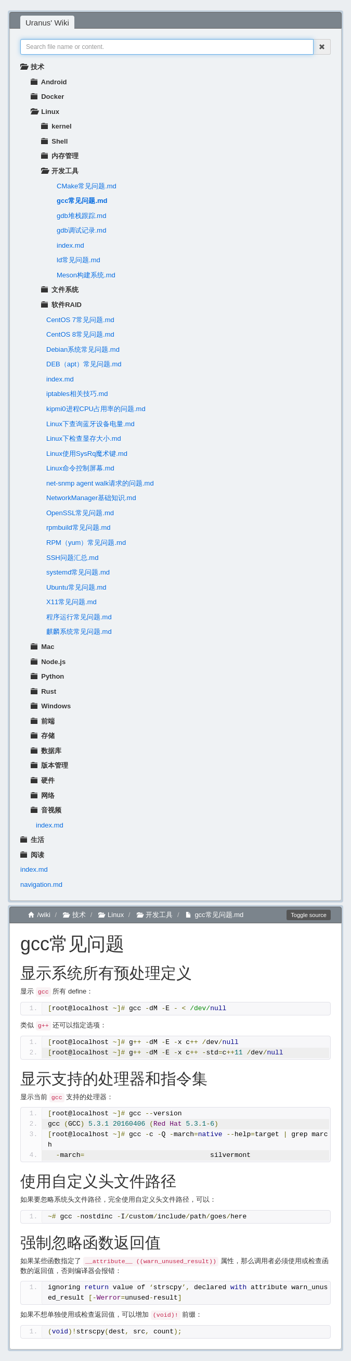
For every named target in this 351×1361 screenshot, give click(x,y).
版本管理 (49, 765)
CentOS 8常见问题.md (80, 334)
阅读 (32, 855)
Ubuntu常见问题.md (76, 587)
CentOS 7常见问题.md (80, 320)
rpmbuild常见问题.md (78, 527)
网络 (43, 795)
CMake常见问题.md (86, 186)
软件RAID (61, 305)
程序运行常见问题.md (79, 617)
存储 (43, 736)
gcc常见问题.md (82, 201)
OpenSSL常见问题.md (80, 513)
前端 (43, 721)
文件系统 (60, 290)
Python (47, 676)
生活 (32, 840)
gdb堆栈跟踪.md (81, 216)
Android (49, 82)
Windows (51, 706)
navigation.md (41, 884)
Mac (43, 647)
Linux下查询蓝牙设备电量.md (90, 424)
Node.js (48, 662)
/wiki (39, 915)
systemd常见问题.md (78, 572)
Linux (45, 112)
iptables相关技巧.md (77, 394)
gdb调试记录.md (81, 230)
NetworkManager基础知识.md (91, 498)
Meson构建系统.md (86, 275)
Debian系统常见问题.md (83, 349)
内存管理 (60, 156)
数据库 (46, 751)
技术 (32, 67)
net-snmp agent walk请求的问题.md (100, 483)
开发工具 (60, 171)
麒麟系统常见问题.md (79, 631)
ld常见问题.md (78, 260)
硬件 (43, 780)
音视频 (46, 810)
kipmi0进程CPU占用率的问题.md (96, 409)
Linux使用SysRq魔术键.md (86, 453)
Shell (54, 141)
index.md (70, 245)
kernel (56, 126)
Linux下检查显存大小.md (83, 438)
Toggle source (309, 915)
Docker (47, 96)
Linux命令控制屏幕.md (80, 468)
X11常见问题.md (71, 602)
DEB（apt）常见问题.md (83, 364)
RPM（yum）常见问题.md (86, 542)
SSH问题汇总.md (72, 558)
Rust (43, 691)
